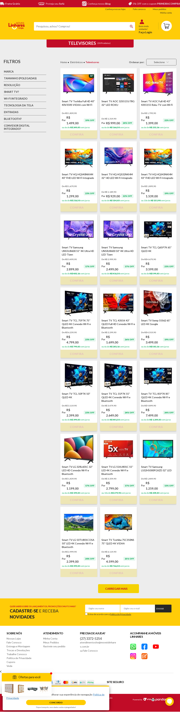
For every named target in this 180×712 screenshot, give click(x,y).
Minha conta (166, 12)
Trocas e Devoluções (18, 650)
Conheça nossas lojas (115, 9)
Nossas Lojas (14, 638)
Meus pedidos (159, 9)
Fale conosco (139, 9)
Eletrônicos (76, 62)
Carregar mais (116, 588)
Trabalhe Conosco (17, 654)
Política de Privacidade (120, 614)
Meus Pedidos (51, 642)
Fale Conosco (14, 642)
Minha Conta (50, 638)
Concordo (56, 702)
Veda (9, 665)
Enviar (160, 608)
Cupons (11, 661)
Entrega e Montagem (18, 646)
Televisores (92, 62)
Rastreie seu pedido (54, 646)
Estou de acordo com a (109, 614)
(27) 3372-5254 (91, 639)
